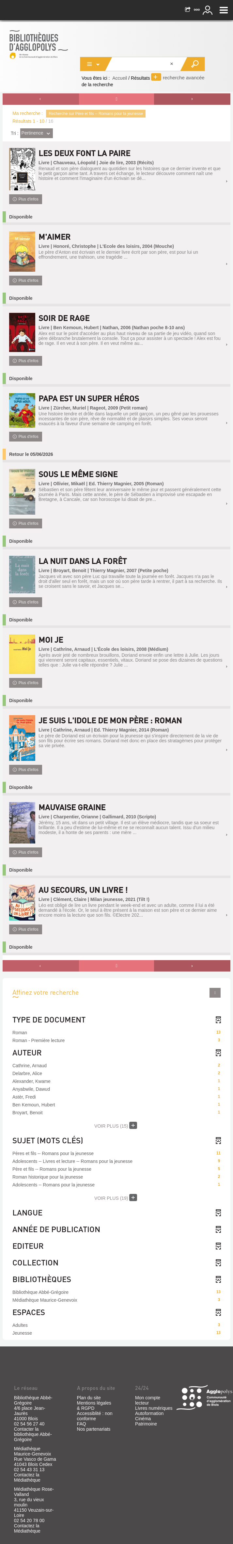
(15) (115, 1125)
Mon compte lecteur (147, 1400)
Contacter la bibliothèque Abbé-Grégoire (33, 1434)
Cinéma (143, 1418)
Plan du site (89, 1397)
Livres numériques (153, 1408)
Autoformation (149, 1413)
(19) (115, 1197)
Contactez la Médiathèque (27, 1477)
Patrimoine (146, 1423)
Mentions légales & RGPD (94, 1405)
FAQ (81, 1423)
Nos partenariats (94, 1429)
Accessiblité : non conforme (95, 1416)
